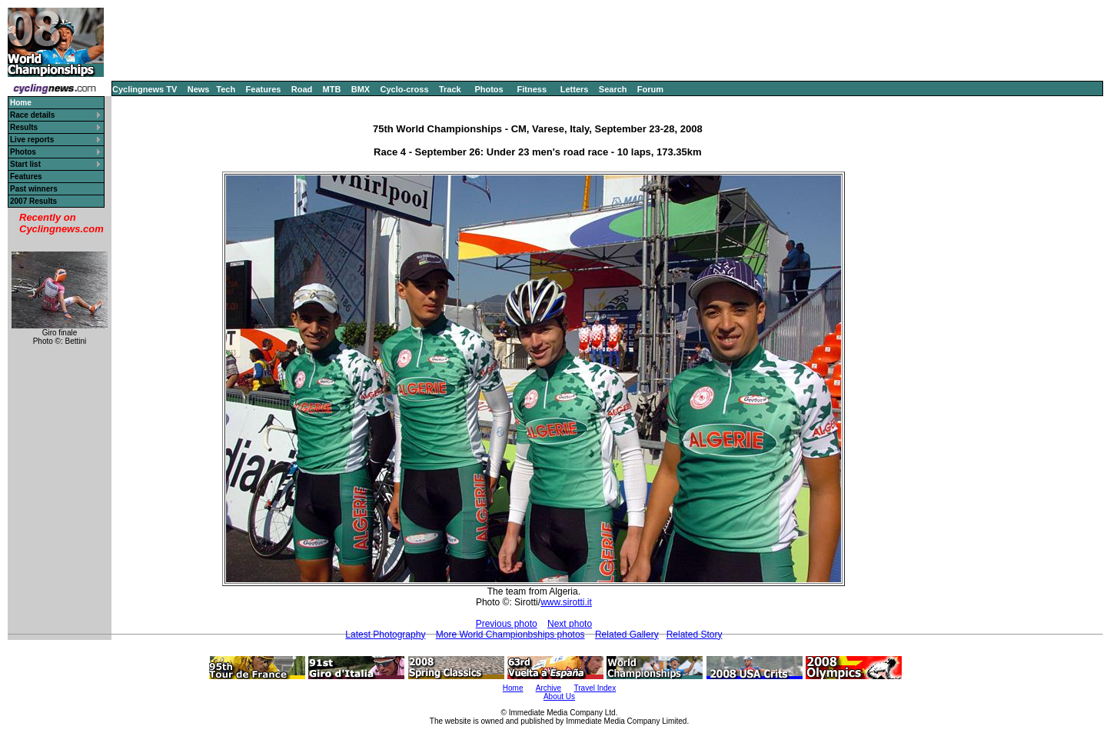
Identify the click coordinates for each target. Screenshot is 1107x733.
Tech (225, 89)
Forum (650, 89)
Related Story (695, 634)
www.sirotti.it (566, 602)
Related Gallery (627, 634)
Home (513, 688)
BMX (360, 89)
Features (263, 89)
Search (613, 89)
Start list (25, 164)
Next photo (569, 623)
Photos (488, 89)
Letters (574, 89)
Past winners (34, 189)
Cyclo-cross (405, 89)
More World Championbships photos (510, 634)
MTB (332, 89)
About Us (559, 696)
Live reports (32, 139)
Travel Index (595, 688)
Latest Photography (385, 634)
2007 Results (33, 201)
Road (302, 89)
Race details (32, 115)
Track (450, 89)
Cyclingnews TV (144, 89)
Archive (548, 688)
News (199, 89)
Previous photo (506, 623)
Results (24, 127)
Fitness (532, 89)
